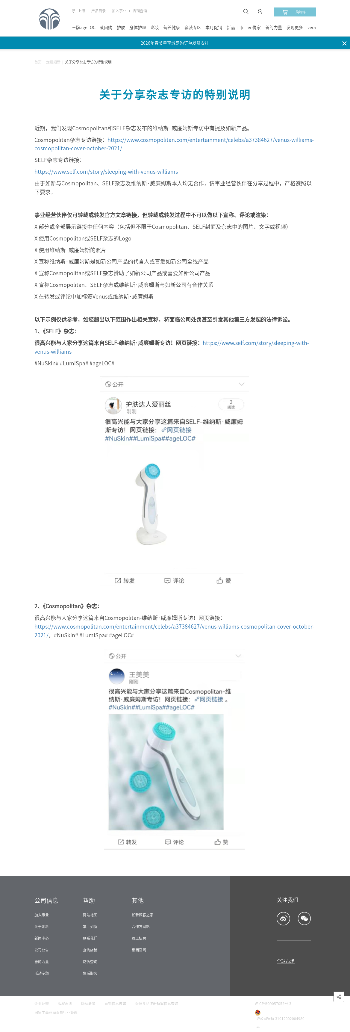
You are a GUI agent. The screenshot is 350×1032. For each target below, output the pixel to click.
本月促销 (213, 27)
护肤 (121, 27)
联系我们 (90, 938)
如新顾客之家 (142, 915)
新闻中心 (41, 938)
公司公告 (41, 950)
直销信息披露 (115, 1003)
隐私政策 (88, 1003)
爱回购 (106, 27)
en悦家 (254, 27)
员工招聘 (139, 938)
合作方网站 (141, 926)
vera (311, 27)
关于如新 (41, 926)
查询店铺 (90, 950)
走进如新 (53, 62)
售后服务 (90, 973)
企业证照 (41, 1003)
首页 (38, 62)
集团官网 (139, 950)
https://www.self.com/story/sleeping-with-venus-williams (106, 171)
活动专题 (41, 973)
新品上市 (235, 27)
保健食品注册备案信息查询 (156, 1003)
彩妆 (155, 27)
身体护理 (137, 27)
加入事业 (119, 11)
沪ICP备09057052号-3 (273, 1003)
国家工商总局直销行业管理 (56, 1012)
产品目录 (98, 11)
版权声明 (65, 1003)
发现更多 (294, 27)
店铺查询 (140, 11)
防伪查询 (90, 961)
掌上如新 (90, 926)
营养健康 (171, 27)
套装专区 (192, 27)
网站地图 (90, 915)
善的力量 (273, 27)
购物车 (294, 12)
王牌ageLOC (84, 27)
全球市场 (286, 961)
